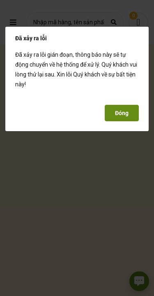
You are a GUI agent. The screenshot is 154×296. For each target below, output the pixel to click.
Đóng (122, 113)
